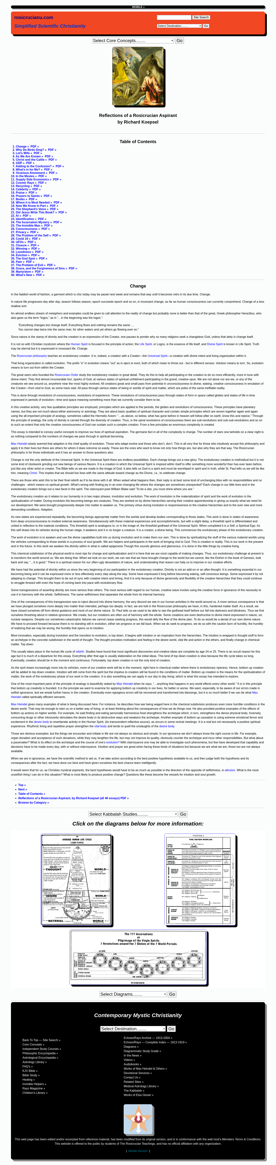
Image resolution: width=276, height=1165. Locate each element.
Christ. (33, 473)
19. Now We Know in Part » (29, 205)
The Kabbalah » (134, 1090)
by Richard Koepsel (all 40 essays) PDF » (73, 798)
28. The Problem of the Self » (31, 235)
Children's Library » (34, 1092)
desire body (41, 721)
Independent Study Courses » (41, 1048)
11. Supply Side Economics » (31, 179)
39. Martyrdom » (22, 271)
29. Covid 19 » (21, 238)
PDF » (34, 146)
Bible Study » (31, 1075)
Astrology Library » (34, 1062)
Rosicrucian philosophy (32, 355)
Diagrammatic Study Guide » (142, 1051)
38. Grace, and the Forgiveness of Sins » (39, 268)
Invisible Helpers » (34, 1084)
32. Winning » (20, 248)
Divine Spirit (214, 344)
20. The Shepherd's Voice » (29, 209)
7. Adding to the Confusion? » (32, 166)
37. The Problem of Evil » (28, 265)
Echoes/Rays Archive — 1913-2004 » (148, 1037)
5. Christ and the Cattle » (29, 159)
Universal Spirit (157, 355)
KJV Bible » (30, 1070)
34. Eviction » (20, 255)
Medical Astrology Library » (141, 1086)
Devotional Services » (138, 1073)
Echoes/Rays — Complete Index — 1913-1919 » (155, 1042)
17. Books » (19, 199)
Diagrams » (131, 1046)
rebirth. (81, 651)
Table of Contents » (31, 793)
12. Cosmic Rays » (24, 182)
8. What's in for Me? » (27, 169)
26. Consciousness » (25, 228)
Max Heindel (19, 443)
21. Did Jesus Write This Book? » (34, 212)
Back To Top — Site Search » (41, 1040)
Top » (22, 785)
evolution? (113, 742)
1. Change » (20, 146)
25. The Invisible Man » (27, 225)
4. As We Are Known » (27, 156)
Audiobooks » (132, 1064)
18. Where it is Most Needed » (31, 202)
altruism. (230, 770)
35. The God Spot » (24, 258)
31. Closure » (20, 245)
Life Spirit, (146, 344)
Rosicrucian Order (66, 374)
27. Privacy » (20, 232)
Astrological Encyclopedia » (40, 1057)
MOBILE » (138, 6)
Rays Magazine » (33, 1088)
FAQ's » (27, 1066)
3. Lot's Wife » (21, 153)
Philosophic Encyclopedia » (40, 1053)
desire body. (167, 726)
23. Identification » (24, 219)
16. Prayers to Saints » (26, 195)
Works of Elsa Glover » (138, 1095)
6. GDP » (17, 163)
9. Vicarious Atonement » (29, 172)
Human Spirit (79, 344)
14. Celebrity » (21, 189)
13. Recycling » (21, 186)
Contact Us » (132, 1077)
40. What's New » (23, 275)
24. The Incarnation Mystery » (31, 222)
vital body (100, 726)
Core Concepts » (33, 1044)
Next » (22, 789)
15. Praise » (19, 192)
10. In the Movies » (24, 176)
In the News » (133, 1055)
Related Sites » (134, 1081)
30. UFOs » (18, 242)
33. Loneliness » (22, 251)
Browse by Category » (33, 802)
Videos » (129, 1059)
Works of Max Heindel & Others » (145, 1068)
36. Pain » (17, 261)
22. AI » (16, 215)
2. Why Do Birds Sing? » (28, 149)
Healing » (28, 1079)
